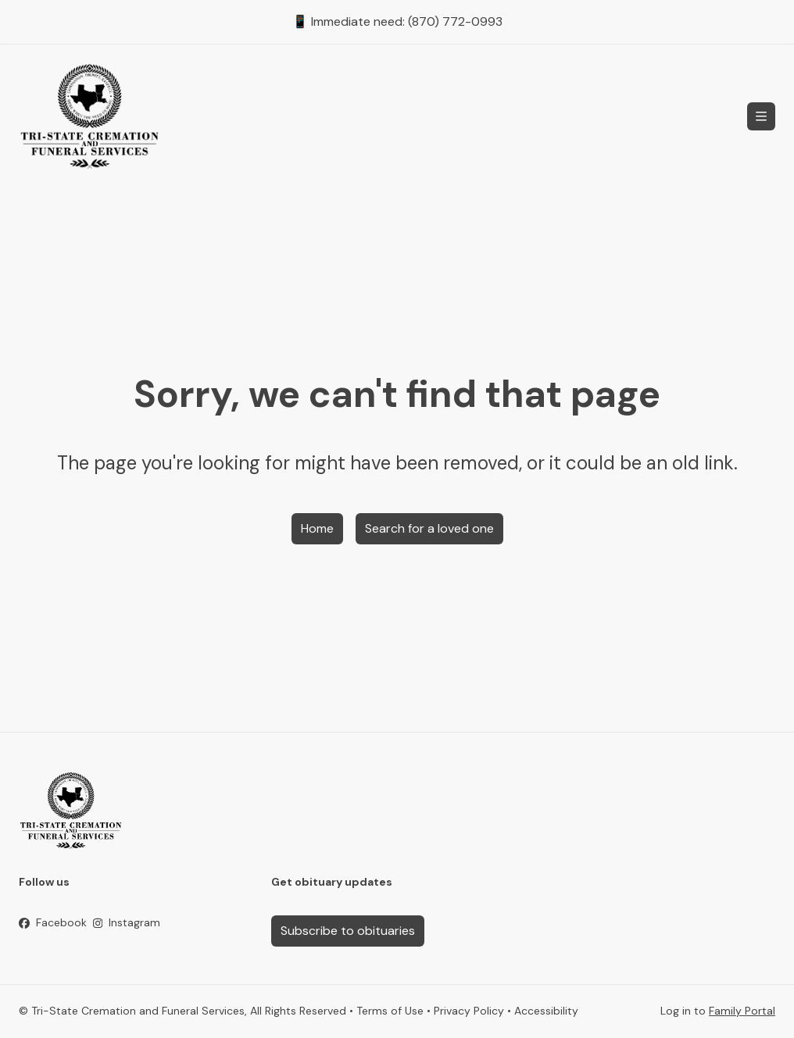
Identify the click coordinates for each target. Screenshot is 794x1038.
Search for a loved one (429, 528)
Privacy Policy (469, 1011)
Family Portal (742, 1011)
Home (317, 528)
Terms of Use (390, 1011)
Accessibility (546, 1011)
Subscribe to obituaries (348, 930)
